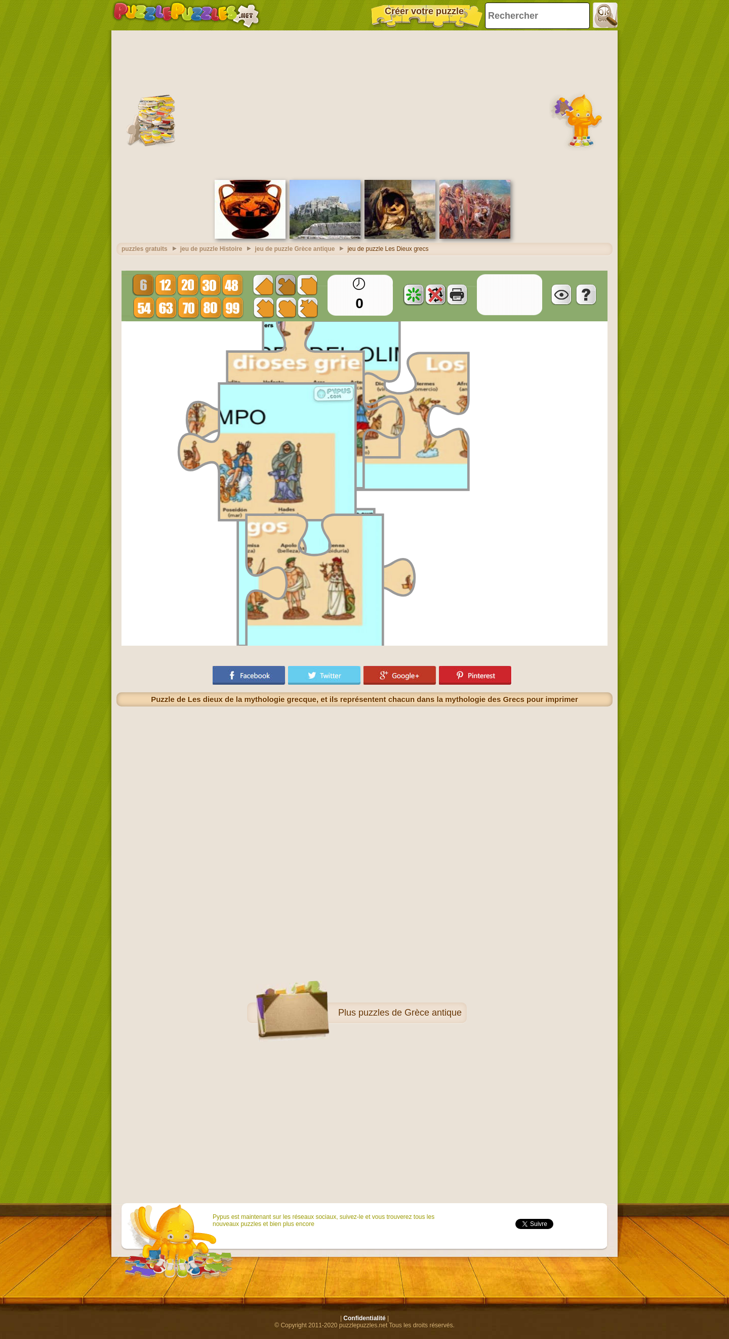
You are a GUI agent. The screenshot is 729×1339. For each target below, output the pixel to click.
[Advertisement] (364, 104)
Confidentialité (364, 1318)
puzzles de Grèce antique (410, 1013)
